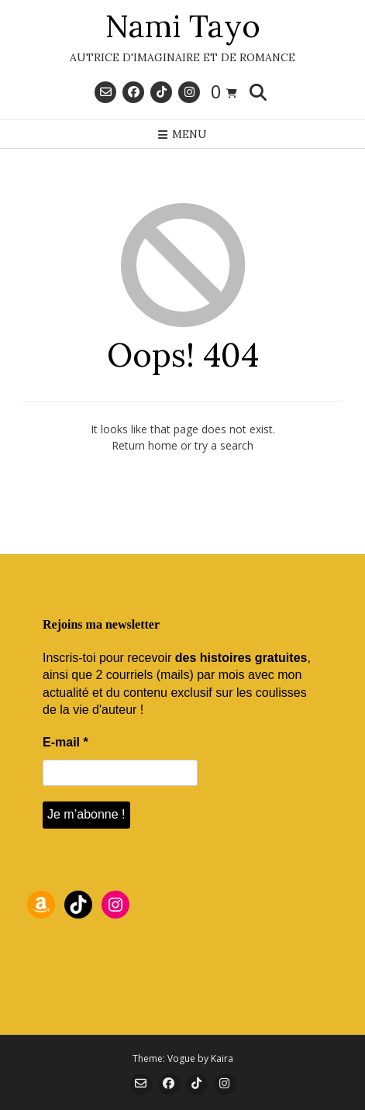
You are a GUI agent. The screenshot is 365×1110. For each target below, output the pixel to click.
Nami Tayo (182, 26)
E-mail (65, 742)
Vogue (181, 1058)
